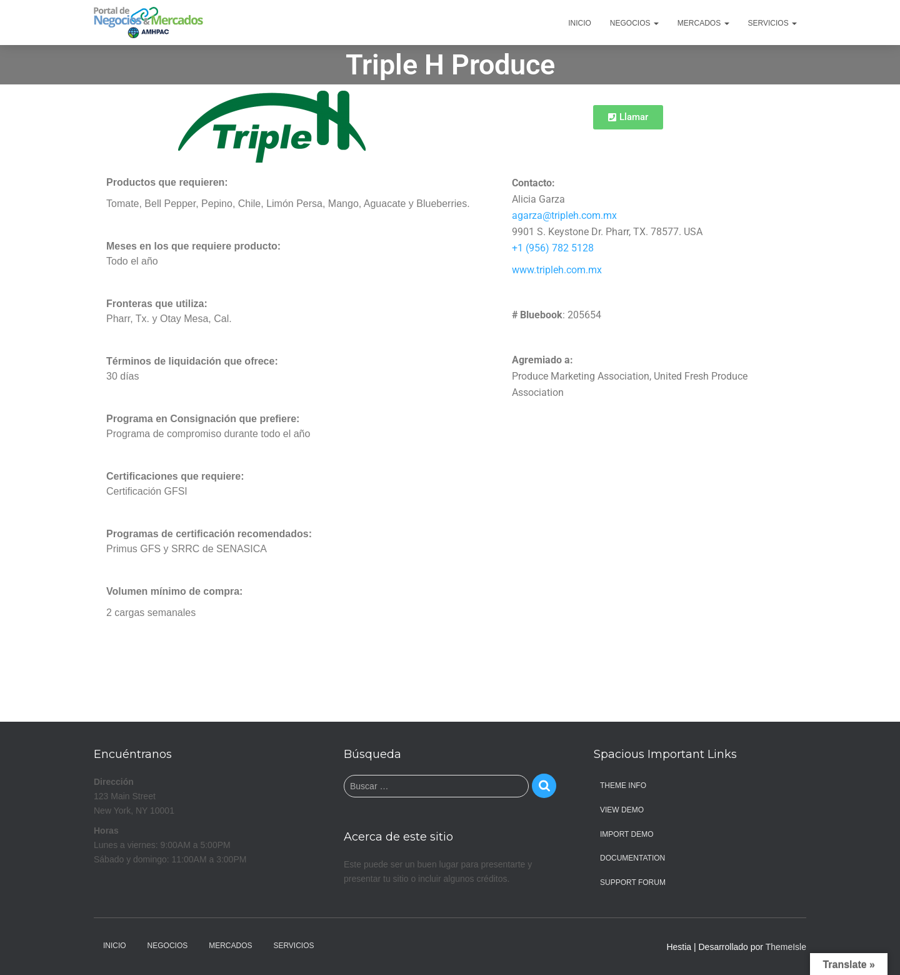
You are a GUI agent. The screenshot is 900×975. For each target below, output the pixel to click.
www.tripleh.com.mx (557, 270)
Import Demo (627, 834)
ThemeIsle (786, 947)
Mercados (703, 23)
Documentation (632, 858)
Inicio (579, 23)
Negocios (634, 23)
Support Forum (633, 882)
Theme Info (623, 785)
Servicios (772, 23)
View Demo (622, 810)
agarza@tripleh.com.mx (564, 215)
